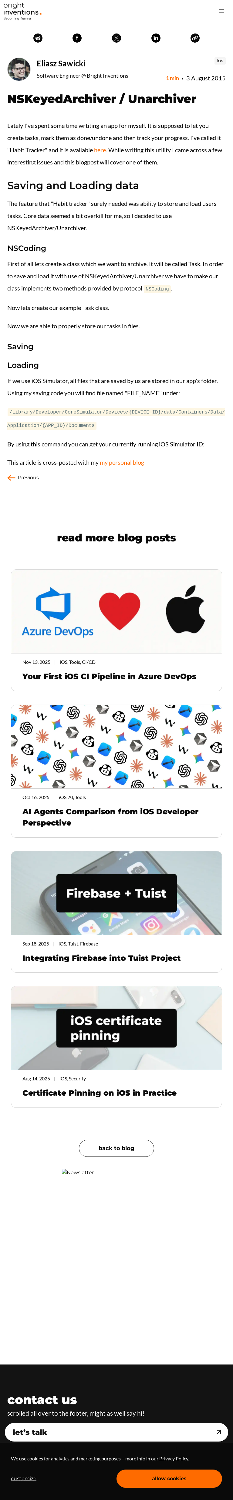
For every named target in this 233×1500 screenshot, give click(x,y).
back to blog (116, 1146)
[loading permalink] (4, 364)
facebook (77, 38)
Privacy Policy (173, 1458)
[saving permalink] (4, 346)
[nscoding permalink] (4, 248)
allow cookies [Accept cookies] (169, 1478)
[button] (222, 11)
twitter (116, 38)
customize (23, 1478)
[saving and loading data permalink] (4, 185)
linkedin (155, 38)
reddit (37, 38)
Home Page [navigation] (23, 11)
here (100, 149)
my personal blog (122, 460)
